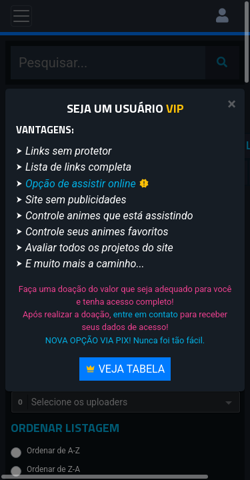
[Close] (232, 104)
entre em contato (145, 314)
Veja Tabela (125, 369)
